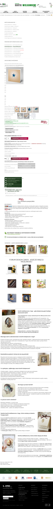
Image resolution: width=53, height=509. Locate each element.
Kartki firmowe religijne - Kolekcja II (11, 26)
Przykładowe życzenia (26, 165)
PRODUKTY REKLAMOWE (34, 12)
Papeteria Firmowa (34, 491)
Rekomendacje (9, 15)
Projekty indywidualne (9, 32)
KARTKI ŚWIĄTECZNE (5, 12)
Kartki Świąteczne (34, 489)
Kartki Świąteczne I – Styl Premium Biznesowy (13, 44)
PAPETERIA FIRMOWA (25, 12)
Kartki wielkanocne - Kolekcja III (11, 27)
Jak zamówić (26, 15)
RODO (43, 499)
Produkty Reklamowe (34, 493)
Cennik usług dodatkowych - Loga (26, 167)
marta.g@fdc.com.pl (22, 496)
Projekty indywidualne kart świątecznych (12, 56)
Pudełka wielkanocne (9, 36)
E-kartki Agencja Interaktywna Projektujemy (13, 38)
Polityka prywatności (45, 495)
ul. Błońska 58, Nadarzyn (23, 498)
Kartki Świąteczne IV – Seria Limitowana (14, 49)
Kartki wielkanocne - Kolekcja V (11, 31)
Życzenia (37, 15)
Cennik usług (44, 489)
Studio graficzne (18, 15)
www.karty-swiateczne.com (11, 417)
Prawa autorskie (44, 497)
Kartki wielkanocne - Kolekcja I (10, 24)
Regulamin (44, 493)
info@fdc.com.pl (21, 489)
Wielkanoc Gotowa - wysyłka (11, 34)
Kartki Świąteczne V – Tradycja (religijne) (12, 51)
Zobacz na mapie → (22, 500)
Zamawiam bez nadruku (19, 158)
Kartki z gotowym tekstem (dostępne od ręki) (13, 63)
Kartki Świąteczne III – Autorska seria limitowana (14, 48)
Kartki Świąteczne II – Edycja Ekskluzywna (13, 46)
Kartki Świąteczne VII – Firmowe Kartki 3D (13, 55)
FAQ (43, 501)
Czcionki (32, 15)
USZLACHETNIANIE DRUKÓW (46, 12)
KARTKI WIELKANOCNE (15, 12)
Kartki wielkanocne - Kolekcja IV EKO (12, 29)
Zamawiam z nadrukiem (19, 138)
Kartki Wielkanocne (34, 487)
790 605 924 (19, 182)
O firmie (2, 15)
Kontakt (42, 15)
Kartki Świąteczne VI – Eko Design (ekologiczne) (14, 53)
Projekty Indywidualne (34, 495)
